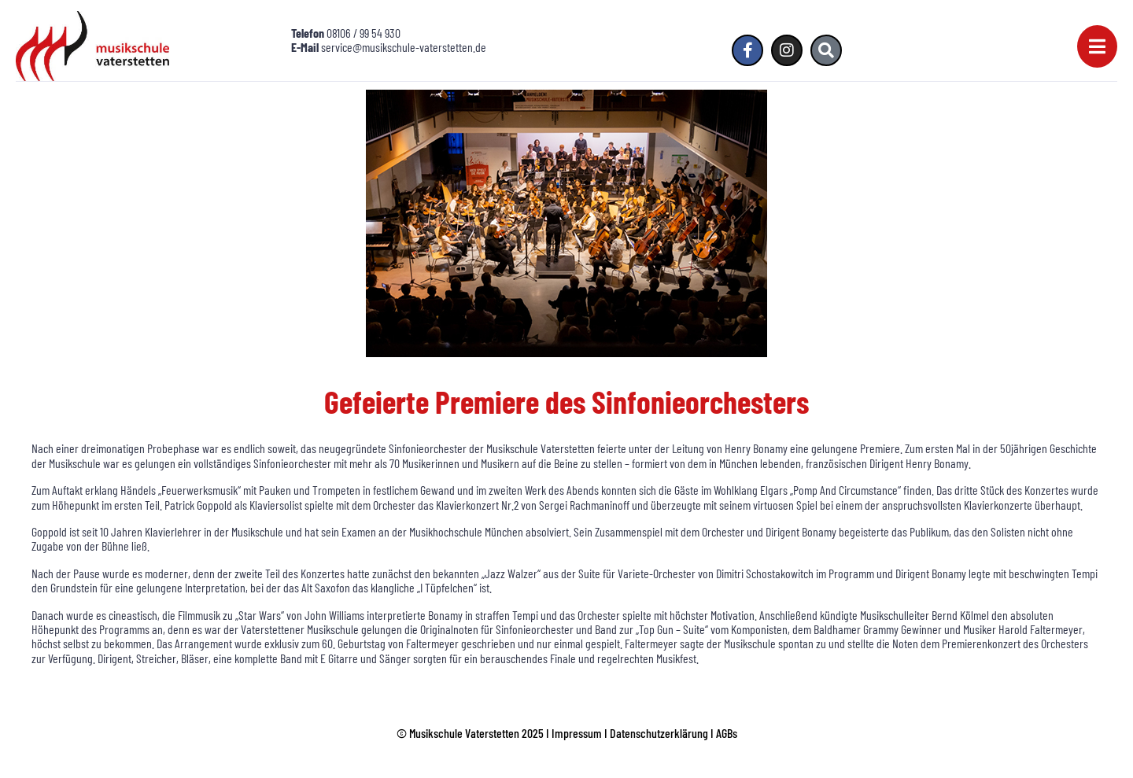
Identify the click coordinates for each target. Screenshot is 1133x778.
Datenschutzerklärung (659, 732)
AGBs (726, 732)
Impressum (577, 732)
